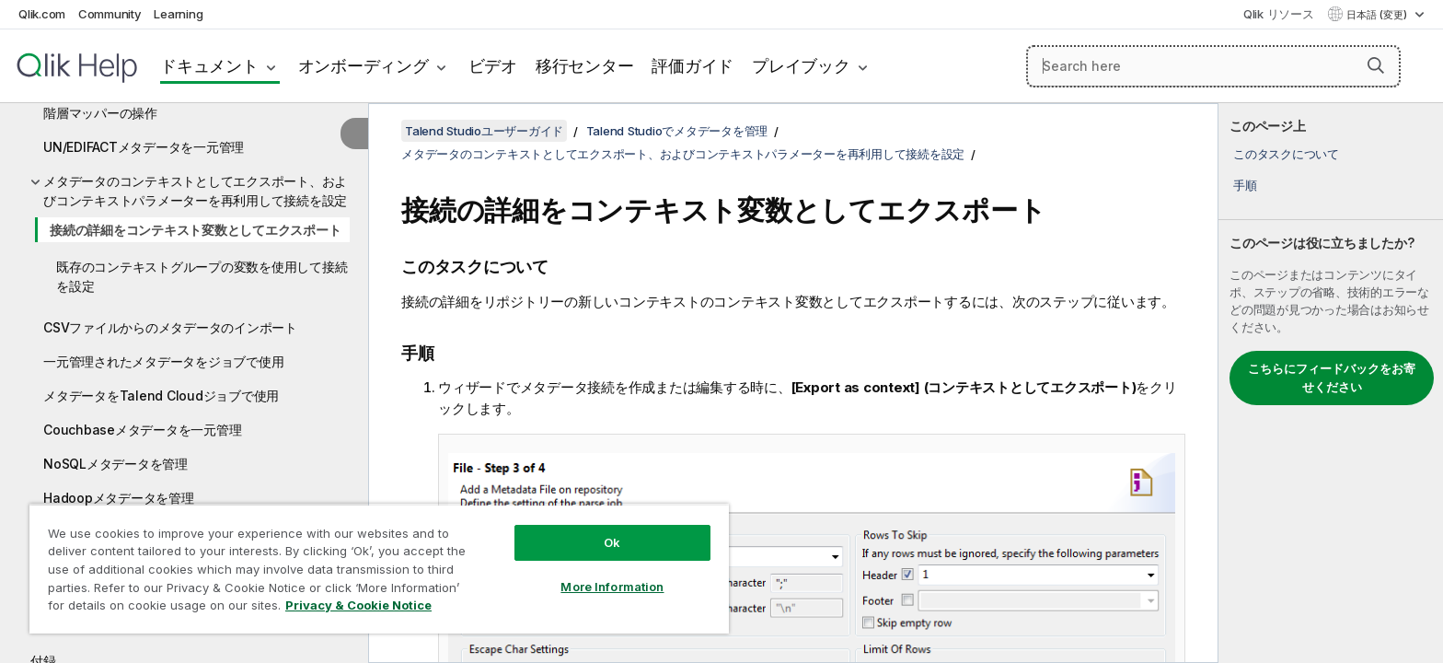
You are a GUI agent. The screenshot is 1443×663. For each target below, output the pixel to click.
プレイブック (801, 66)
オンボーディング (363, 66)
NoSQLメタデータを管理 (115, 463)
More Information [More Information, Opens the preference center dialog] (612, 586)
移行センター (585, 66)
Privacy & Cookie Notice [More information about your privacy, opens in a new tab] (358, 605)
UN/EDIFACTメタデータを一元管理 (143, 147)
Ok (612, 542)
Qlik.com (41, 13)
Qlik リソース (1278, 13)
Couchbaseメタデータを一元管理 (142, 429)
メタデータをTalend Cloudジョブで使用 (161, 395)
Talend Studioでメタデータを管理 (677, 130)
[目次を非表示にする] (354, 133)
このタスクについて (1286, 153)
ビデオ (492, 66)
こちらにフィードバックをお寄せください (1331, 377)
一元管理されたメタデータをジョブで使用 (163, 361)
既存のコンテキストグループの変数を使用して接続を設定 (201, 276)
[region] (379, 569)
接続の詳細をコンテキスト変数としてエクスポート (195, 230)
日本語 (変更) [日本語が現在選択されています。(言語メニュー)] (1378, 14)
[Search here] (1213, 66)
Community (110, 13)
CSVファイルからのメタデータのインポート (170, 327)
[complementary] (1330, 383)
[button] (1376, 65)
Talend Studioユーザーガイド (484, 130)
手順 (1245, 185)
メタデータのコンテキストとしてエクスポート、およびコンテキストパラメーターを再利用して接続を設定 (195, 190)
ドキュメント (209, 66)
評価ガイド (692, 66)
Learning (178, 13)
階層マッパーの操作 (100, 113)
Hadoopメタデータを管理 (118, 498)
